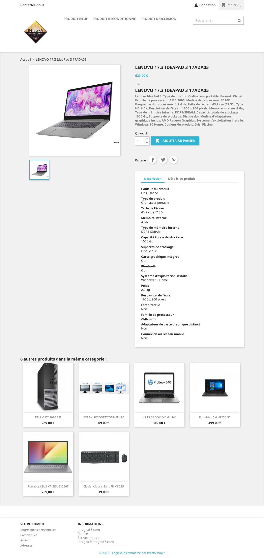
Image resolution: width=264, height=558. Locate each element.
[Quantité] (140, 140)
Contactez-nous (32, 5)
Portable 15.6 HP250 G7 (215, 417)
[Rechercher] (218, 20)
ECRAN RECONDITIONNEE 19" (103, 417)
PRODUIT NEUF (76, 19)
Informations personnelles (38, 530)
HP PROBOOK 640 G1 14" (159, 417)
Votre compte (32, 524)
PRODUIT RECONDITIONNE (114, 19)
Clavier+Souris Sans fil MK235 (103, 486)
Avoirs (24, 540)
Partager (153, 160)
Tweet (163, 160)
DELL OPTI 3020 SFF (48, 417)
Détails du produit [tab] (181, 179)
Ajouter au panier (175, 140)
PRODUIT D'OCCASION (158, 19)
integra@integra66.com (96, 541)
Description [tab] (153, 179)
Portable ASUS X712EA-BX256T (48, 486)
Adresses (26, 545)
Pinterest (174, 160)
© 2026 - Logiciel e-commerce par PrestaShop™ (132, 553)
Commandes (28, 535)
